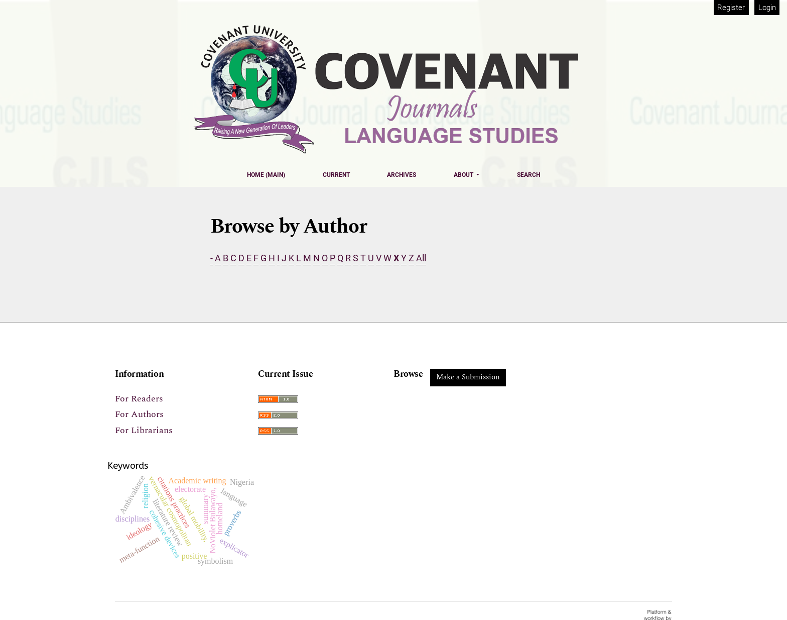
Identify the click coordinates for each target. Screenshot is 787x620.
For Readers (139, 398)
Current (336, 174)
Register (731, 7)
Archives (401, 174)
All (421, 258)
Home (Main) (266, 174)
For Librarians (144, 430)
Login (767, 7)
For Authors (139, 414)
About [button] (464, 174)
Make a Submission (468, 377)
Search (528, 174)
